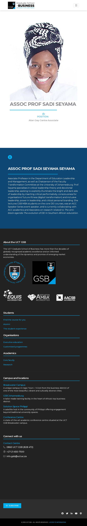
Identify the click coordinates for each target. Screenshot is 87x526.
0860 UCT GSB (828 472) (20, 447)
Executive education (13, 342)
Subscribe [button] (12, 506)
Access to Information (57, 522)
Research (7, 364)
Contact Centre (11, 443)
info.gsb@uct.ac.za (17, 456)
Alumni (6, 324)
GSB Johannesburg (13, 396)
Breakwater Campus (14, 385)
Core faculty (8, 360)
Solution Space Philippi (15, 406)
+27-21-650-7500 (15, 452)
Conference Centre (13, 417)
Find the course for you (14, 320)
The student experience (14, 329)
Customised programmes (15, 347)
